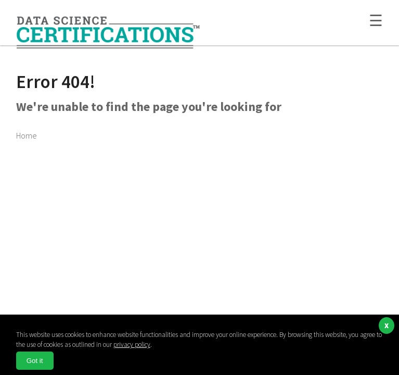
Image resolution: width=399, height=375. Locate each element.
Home (26, 135)
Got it (35, 361)
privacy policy (131, 344)
